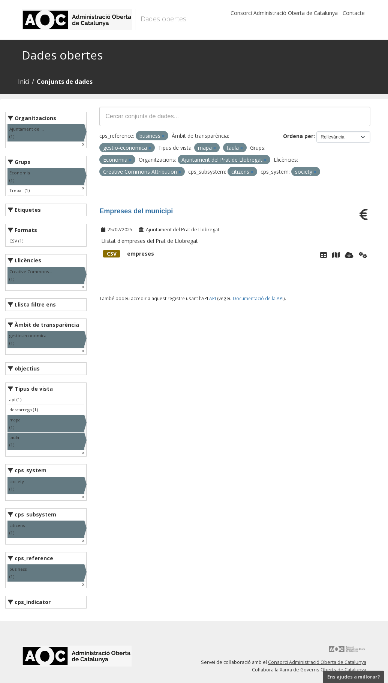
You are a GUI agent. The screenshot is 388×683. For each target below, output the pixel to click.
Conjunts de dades (65, 81)
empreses (128, 253)
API (212, 298)
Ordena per (298, 136)
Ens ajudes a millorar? (353, 677)
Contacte (354, 12)
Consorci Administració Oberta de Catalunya (284, 12)
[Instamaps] (336, 255)
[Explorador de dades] (323, 255)
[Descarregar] (349, 255)
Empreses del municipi (136, 211)
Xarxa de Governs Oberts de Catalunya (323, 670)
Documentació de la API (258, 298)
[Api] (363, 255)
